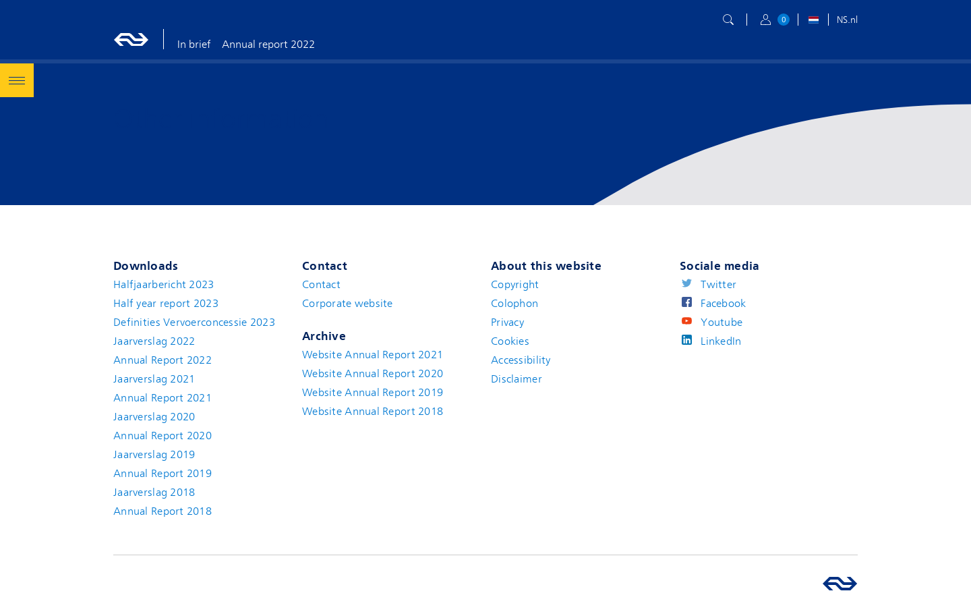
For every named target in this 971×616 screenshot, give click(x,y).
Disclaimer (516, 379)
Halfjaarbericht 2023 (163, 285)
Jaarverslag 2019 (154, 455)
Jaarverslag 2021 (154, 379)
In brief (194, 44)
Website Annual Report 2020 (372, 374)
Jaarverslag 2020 (154, 417)
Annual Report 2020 (162, 436)
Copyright (515, 285)
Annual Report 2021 (162, 398)
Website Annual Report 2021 (372, 355)
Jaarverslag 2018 (154, 492)
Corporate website (347, 304)
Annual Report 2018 (162, 511)
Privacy (507, 322)
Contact (321, 285)
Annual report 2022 (268, 44)
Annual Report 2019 (162, 474)
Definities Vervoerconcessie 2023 (194, 322)
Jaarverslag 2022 (154, 341)
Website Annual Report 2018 (372, 411)
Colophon (514, 304)
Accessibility (521, 360)
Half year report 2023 (165, 304)
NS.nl (847, 19)
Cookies (510, 341)
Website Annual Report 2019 (372, 393)
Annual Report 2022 (162, 360)
